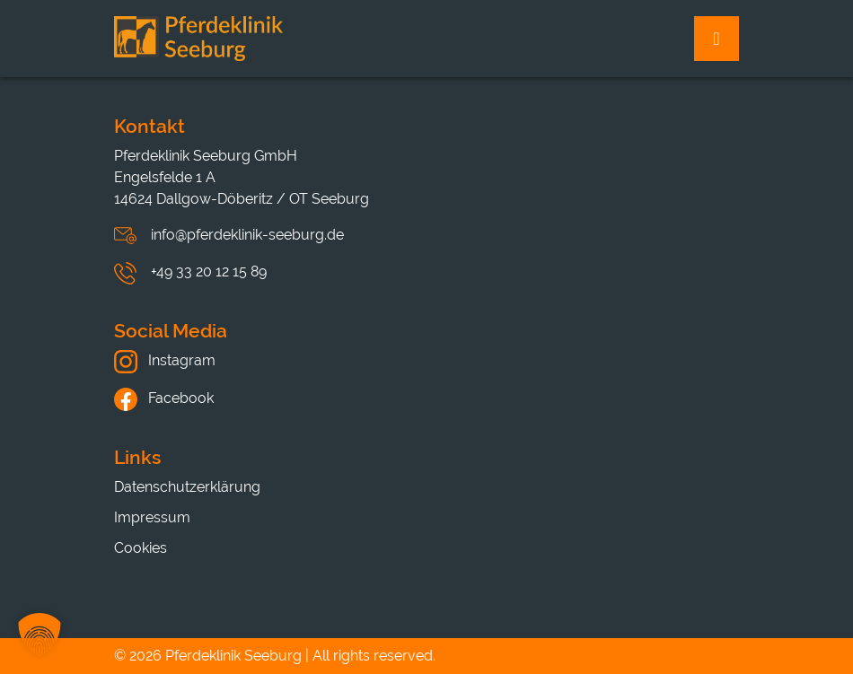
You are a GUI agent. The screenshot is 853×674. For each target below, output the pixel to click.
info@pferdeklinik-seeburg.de (247, 234)
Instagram (164, 360)
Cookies (140, 547)
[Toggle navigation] (716, 38)
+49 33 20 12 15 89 (209, 271)
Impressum (152, 517)
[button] (39, 634)
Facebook (164, 398)
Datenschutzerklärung (187, 486)
